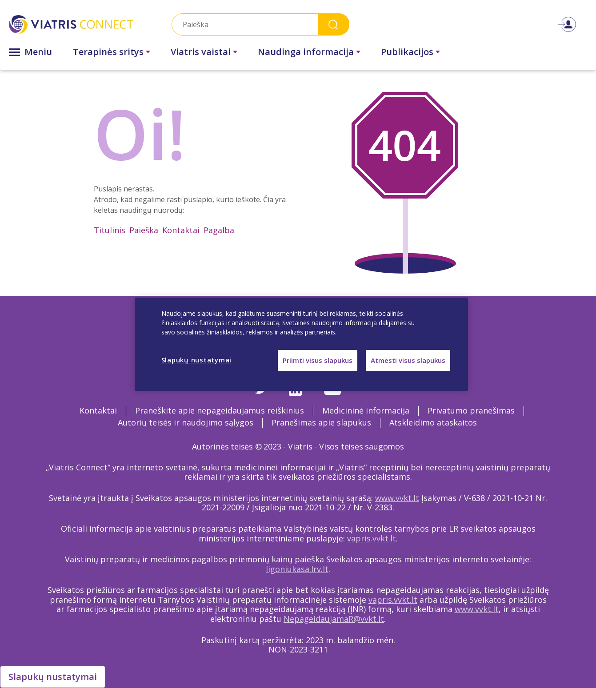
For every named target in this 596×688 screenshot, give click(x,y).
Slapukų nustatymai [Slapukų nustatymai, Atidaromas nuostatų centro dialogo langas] (196, 359)
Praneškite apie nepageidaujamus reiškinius (219, 410)
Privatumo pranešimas (471, 410)
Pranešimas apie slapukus (321, 422)
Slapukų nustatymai (52, 677)
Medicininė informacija (365, 410)
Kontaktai (181, 230)
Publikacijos (407, 52)
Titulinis (109, 230)
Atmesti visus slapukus (408, 360)
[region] (301, 344)
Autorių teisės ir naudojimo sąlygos (185, 422)
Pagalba (219, 230)
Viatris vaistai (201, 52)
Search (333, 24)
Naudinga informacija (306, 52)
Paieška (143, 230)
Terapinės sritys (108, 52)
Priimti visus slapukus (317, 360)
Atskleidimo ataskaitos (433, 422)
